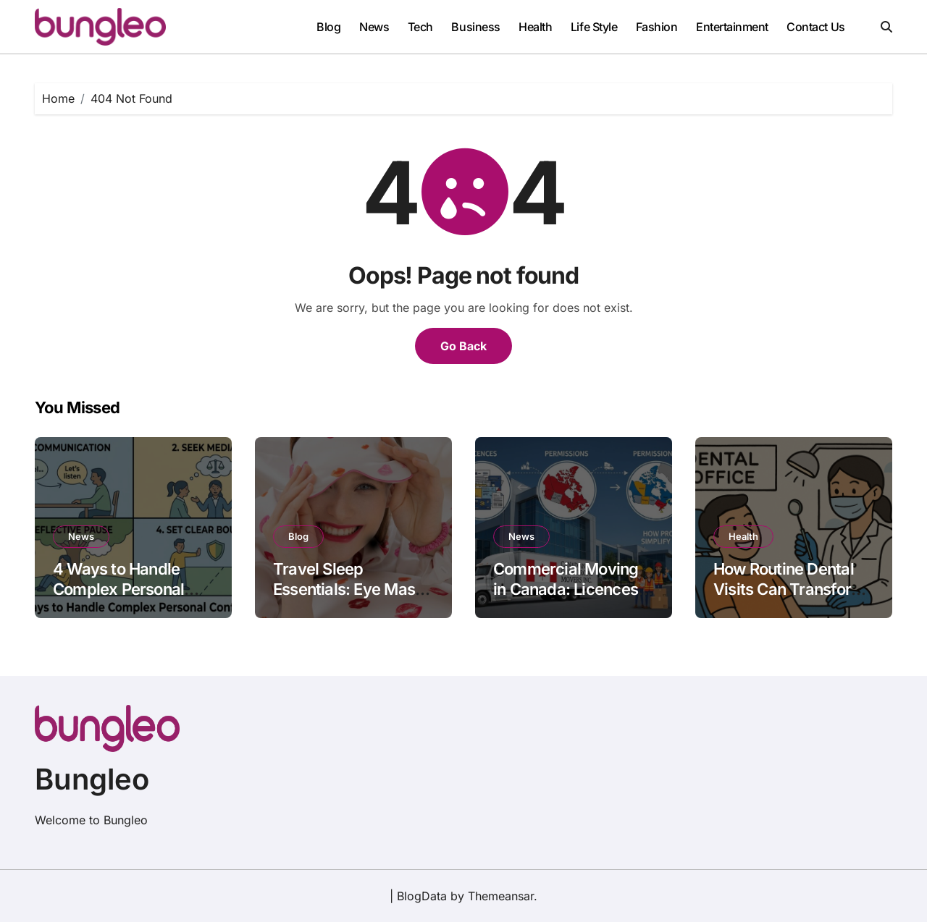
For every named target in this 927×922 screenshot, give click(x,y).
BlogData (422, 896)
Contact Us (815, 27)
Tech (420, 27)
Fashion (657, 27)
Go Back (463, 346)
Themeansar (501, 896)
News (374, 27)
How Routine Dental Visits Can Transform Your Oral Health (789, 589)
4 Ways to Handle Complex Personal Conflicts (118, 589)
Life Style (594, 27)
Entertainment (732, 27)
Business (475, 27)
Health (535, 27)
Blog (328, 27)
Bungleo (92, 779)
